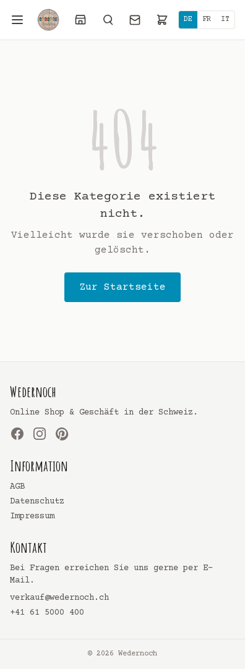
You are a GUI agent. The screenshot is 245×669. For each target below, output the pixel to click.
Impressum (32, 516)
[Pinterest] (61, 433)
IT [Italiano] (225, 19)
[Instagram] (39, 433)
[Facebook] (17, 433)
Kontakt (28, 547)
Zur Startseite (122, 287)
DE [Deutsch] (188, 19)
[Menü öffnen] (17, 19)
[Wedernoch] (48, 20)
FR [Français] (206, 19)
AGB (17, 487)
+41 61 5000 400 (47, 613)
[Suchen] (108, 20)
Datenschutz (37, 502)
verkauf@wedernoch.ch (59, 598)
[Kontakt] (135, 20)
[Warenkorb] (162, 20)
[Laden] (80, 20)
